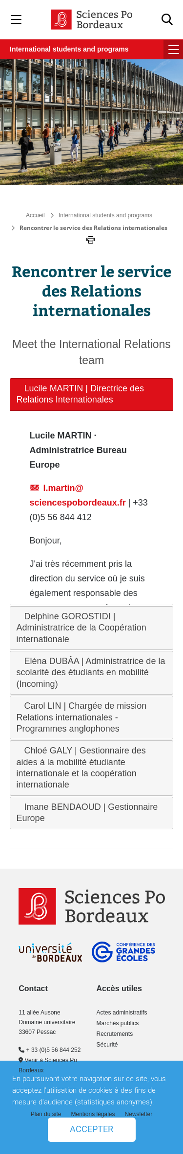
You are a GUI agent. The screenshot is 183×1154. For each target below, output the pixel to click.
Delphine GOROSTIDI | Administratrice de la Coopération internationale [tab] (81, 628)
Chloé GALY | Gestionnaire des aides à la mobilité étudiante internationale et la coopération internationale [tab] (81, 767)
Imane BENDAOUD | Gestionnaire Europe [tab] (87, 812)
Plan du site (46, 1114)
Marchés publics (117, 1023)
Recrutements (114, 1034)
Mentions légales (93, 1114)
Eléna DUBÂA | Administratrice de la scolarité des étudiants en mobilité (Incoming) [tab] (91, 672)
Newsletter (139, 1114)
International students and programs (69, 49)
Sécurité (107, 1044)
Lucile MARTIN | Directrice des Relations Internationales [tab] (80, 394)
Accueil (35, 215)
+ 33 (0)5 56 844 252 (50, 1050)
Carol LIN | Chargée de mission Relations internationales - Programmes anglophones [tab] (82, 717)
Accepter (91, 1129)
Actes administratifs (121, 1012)
